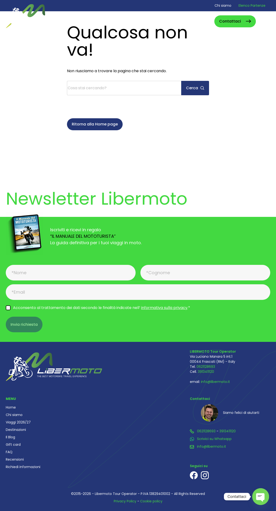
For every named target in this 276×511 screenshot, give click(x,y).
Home (11, 407)
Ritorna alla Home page (95, 124)
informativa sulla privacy (164, 307)
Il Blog (10, 437)
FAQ (9, 452)
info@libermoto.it (215, 381)
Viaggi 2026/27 (18, 422)
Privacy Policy (125, 501)
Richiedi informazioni (23, 466)
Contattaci (230, 21)
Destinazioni (16, 429)
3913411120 (206, 371)
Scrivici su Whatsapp (214, 438)
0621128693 (206, 366)
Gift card (13, 444)
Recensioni (15, 459)
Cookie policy (151, 501)
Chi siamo (223, 5)
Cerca (205, 21)
